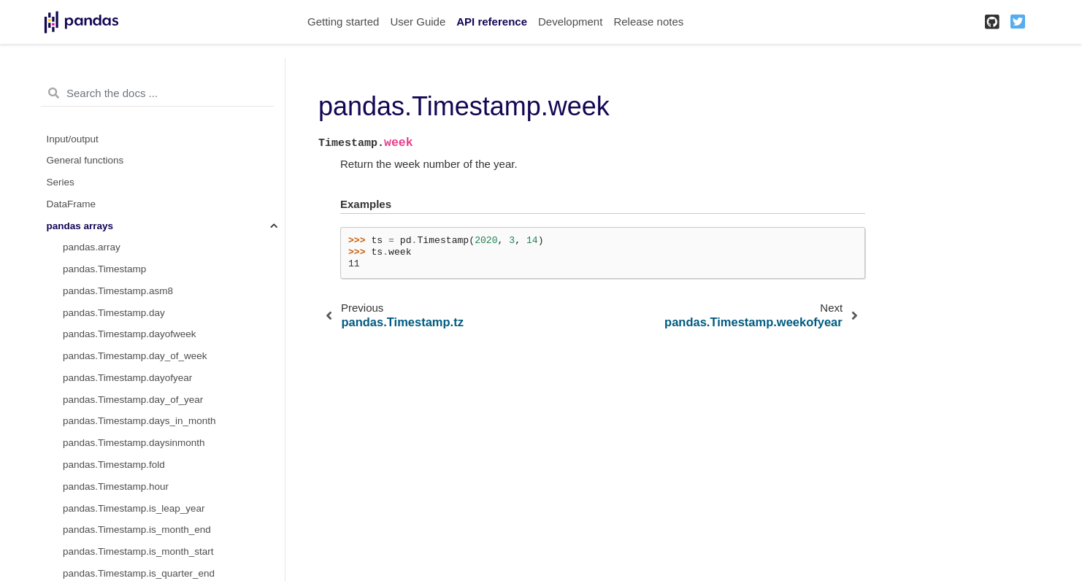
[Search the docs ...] (157, 93)
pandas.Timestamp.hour (116, 486)
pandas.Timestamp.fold (114, 464)
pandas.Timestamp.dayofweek (129, 333)
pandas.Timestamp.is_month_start (138, 551)
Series (60, 182)
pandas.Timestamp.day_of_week (135, 355)
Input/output (73, 139)
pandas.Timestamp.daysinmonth (134, 442)
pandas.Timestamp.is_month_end (137, 529)
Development (570, 21)
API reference (491, 21)
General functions (85, 160)
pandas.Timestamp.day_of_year (133, 399)
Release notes (648, 21)
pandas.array (91, 247)
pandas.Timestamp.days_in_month (139, 420)
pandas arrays (80, 225)
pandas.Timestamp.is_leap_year (134, 508)
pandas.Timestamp (104, 268)
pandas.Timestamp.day (114, 312)
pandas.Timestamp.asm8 (118, 290)
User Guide (417, 21)
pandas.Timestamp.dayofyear (127, 377)
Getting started (343, 21)
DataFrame (71, 204)
